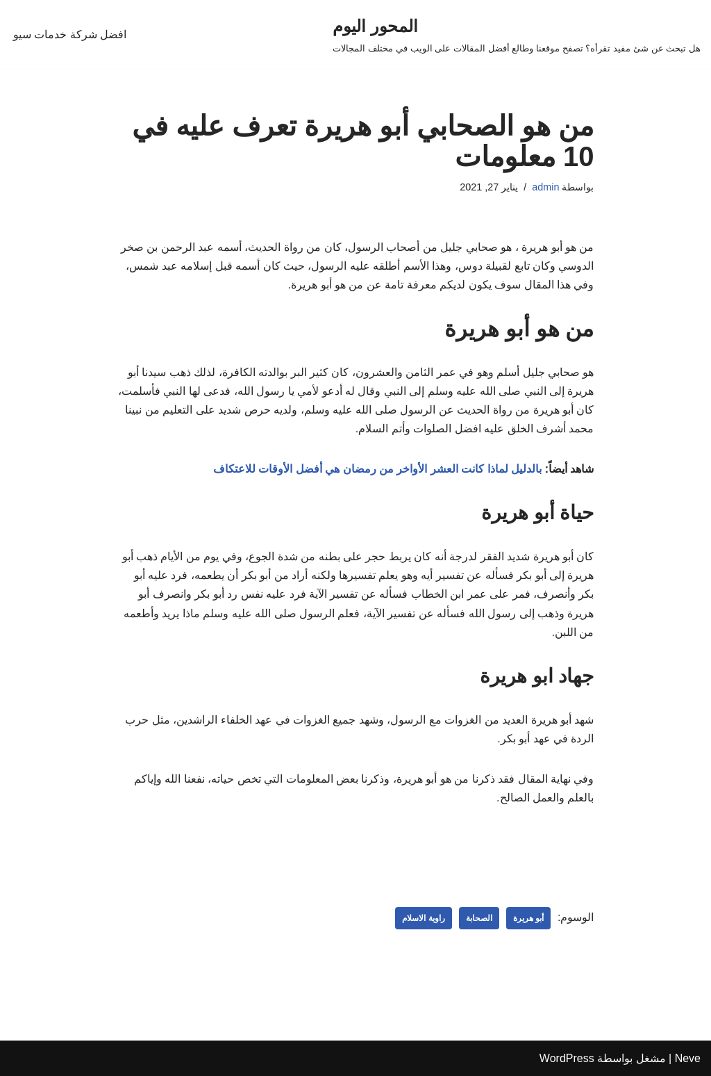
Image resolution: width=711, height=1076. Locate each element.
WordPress (566, 1058)
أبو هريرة (528, 918)
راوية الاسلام (423, 918)
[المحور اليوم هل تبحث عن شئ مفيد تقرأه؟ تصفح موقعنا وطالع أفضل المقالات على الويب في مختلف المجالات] (517, 34)
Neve (688, 1058)
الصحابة (479, 918)
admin (545, 187)
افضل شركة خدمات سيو (69, 34)
